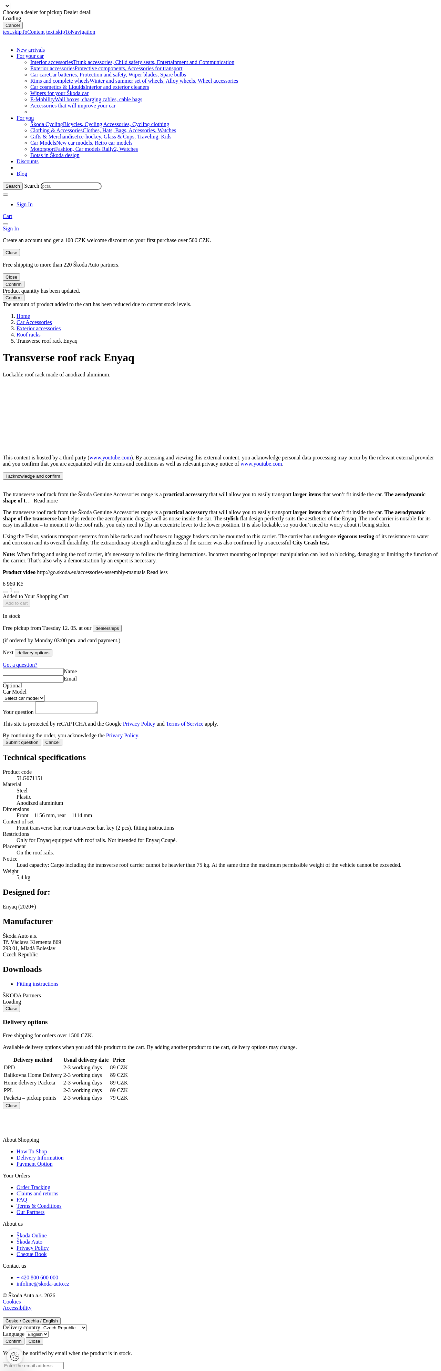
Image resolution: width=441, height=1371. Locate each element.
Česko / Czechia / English (32, 1323)
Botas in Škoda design (55, 155)
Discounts (28, 161)
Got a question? (20, 665)
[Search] (13, 186)
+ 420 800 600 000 (37, 1279)
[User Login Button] (25, 204)
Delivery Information (40, 1160)
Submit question (22, 744)
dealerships (107, 628)
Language (13, 1336)
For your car (30, 56)
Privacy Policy (139, 726)
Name (70, 671)
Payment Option (34, 1166)
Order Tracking (33, 1189)
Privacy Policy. (123, 737)
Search (31, 186)
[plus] (16, 592)
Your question (19, 714)
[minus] (5, 592)
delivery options (34, 652)
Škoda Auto (29, 1244)
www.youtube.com (110, 457)
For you (25, 118)
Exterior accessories (39, 328)
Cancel (13, 25)
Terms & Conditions (39, 1208)
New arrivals (31, 50)
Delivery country (21, 1329)
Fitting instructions (37, 986)
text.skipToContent (24, 32)
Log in (220, 240)
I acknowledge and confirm (33, 476)
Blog (22, 174)
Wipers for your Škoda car (59, 93)
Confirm (14, 284)
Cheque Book (32, 1256)
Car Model (15, 692)
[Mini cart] (7, 216)
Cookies (12, 1304)
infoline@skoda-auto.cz (43, 1286)
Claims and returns (37, 1195)
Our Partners (30, 1214)
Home (23, 316)
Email (70, 679)
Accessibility (17, 1310)
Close (11, 252)
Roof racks (29, 334)
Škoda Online (32, 1237)
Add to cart (17, 603)
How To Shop (32, 1153)
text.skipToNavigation (70, 32)
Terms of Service (184, 726)
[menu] (5, 224)
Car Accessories (34, 322)
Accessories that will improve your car (72, 105)
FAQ (22, 1202)
